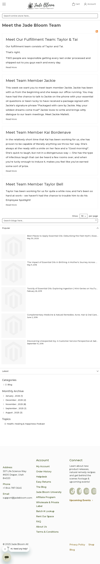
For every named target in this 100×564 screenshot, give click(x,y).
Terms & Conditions (47, 532)
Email (6, 494)
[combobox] (50, 15)
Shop (91, 544)
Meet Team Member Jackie (31, 80)
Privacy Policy (77, 544)
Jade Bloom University (49, 492)
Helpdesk (41, 476)
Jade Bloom (18, 544)
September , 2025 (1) (14, 408)
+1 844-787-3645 (12, 488)
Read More (11, 67)
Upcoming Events (81, 500)
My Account (43, 466)
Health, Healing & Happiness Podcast (25, 424)
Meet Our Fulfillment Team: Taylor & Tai (42, 39)
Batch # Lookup (45, 511)
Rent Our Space (45, 516)
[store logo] (40, 6)
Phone (6, 484)
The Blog (41, 487)
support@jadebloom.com (17, 497)
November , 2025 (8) (14, 404)
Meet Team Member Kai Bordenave (38, 132)
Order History (43, 471)
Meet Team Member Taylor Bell (34, 184)
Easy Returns (43, 482)
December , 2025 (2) (14, 400)
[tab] (50, 228)
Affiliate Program (46, 497)
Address (7, 467)
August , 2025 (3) (12, 412)
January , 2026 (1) (13, 396)
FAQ (38, 521)
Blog (8, 384)
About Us (41, 526)
